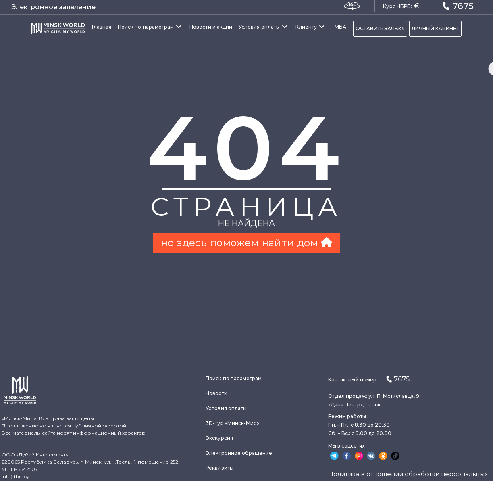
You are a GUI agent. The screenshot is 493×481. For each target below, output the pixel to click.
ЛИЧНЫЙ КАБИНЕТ (435, 28)
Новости (216, 393)
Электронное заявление (53, 7)
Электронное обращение (239, 453)
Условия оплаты (259, 27)
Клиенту (306, 27)
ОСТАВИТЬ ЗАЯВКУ (380, 28)
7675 (458, 5)
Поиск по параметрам (146, 27)
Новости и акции (210, 27)
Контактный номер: (369, 379)
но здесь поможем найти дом (246, 242)
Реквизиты (219, 468)
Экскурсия (219, 438)
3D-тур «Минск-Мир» (232, 423)
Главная (101, 27)
